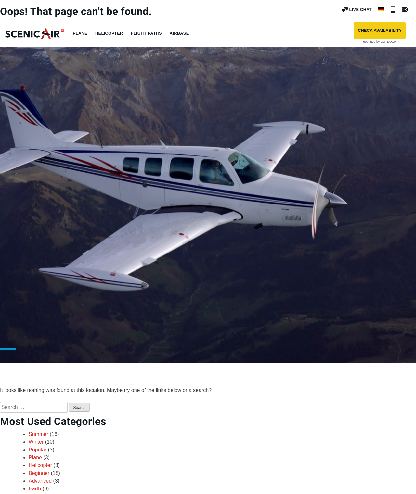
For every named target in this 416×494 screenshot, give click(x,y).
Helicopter (109, 33)
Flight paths (146, 33)
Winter (36, 442)
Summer (38, 434)
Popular (37, 449)
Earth (35, 488)
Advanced (40, 481)
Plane (80, 33)
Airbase (179, 33)
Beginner (39, 473)
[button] (380, 30)
